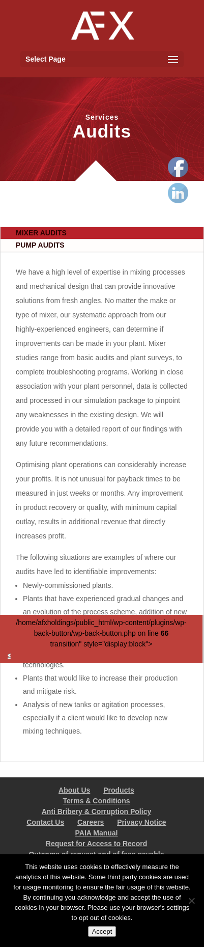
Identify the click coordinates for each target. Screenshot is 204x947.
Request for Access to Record (96, 844)
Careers (90, 822)
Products (118, 790)
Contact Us (45, 822)
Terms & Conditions (96, 801)
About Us (74, 790)
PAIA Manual (96, 833)
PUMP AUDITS (40, 245)
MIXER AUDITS (41, 233)
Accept (102, 931)
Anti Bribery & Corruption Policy (96, 811)
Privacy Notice (141, 822)
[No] (191, 901)
